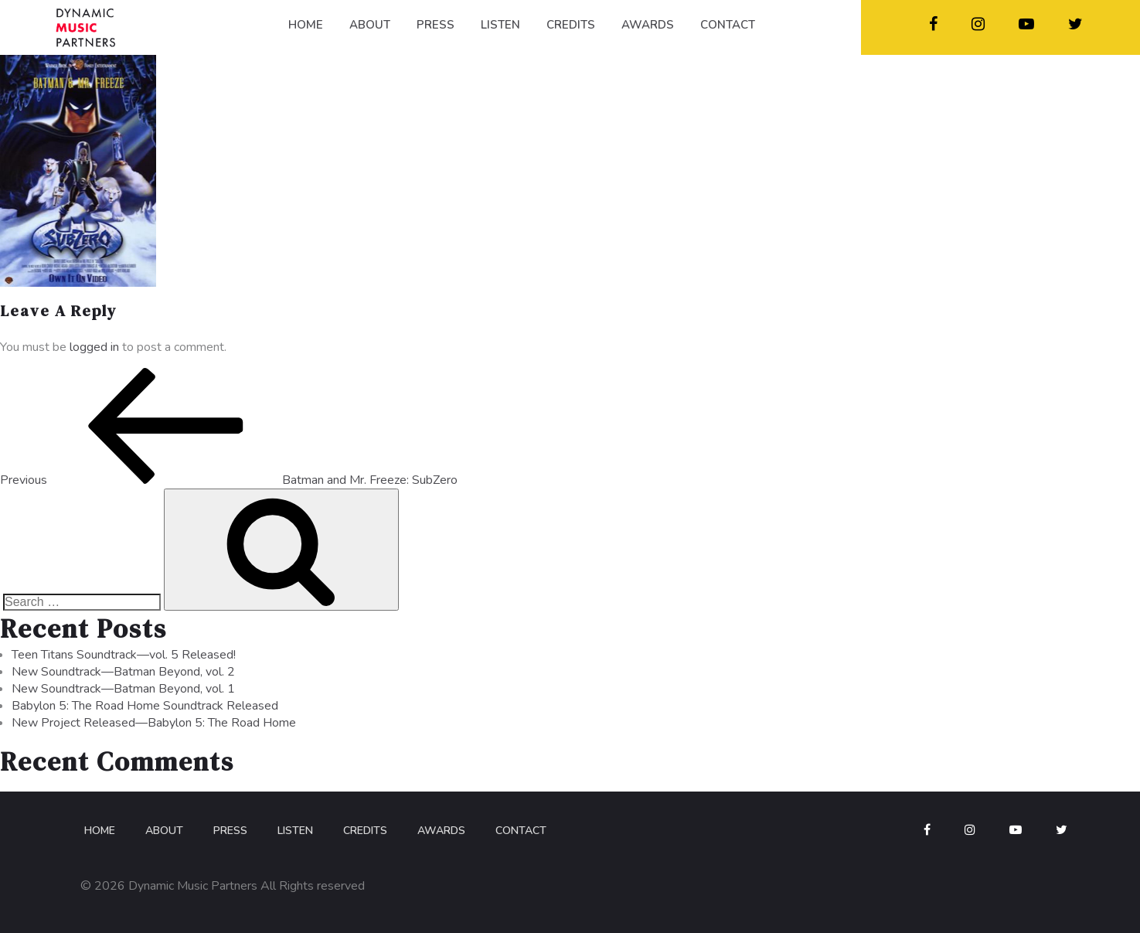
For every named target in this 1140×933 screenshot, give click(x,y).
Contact (520, 830)
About (164, 830)
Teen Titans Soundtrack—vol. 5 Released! (124, 654)
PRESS (435, 24)
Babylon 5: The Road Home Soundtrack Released (145, 705)
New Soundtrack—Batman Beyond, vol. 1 (123, 688)
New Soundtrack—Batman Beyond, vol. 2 (123, 671)
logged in (94, 347)
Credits (365, 830)
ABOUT (369, 24)
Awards (441, 830)
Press (230, 830)
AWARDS (647, 24)
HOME (305, 24)
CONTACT (727, 24)
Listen (295, 830)
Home (99, 830)
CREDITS (570, 24)
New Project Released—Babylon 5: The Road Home (154, 722)
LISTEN (500, 24)
